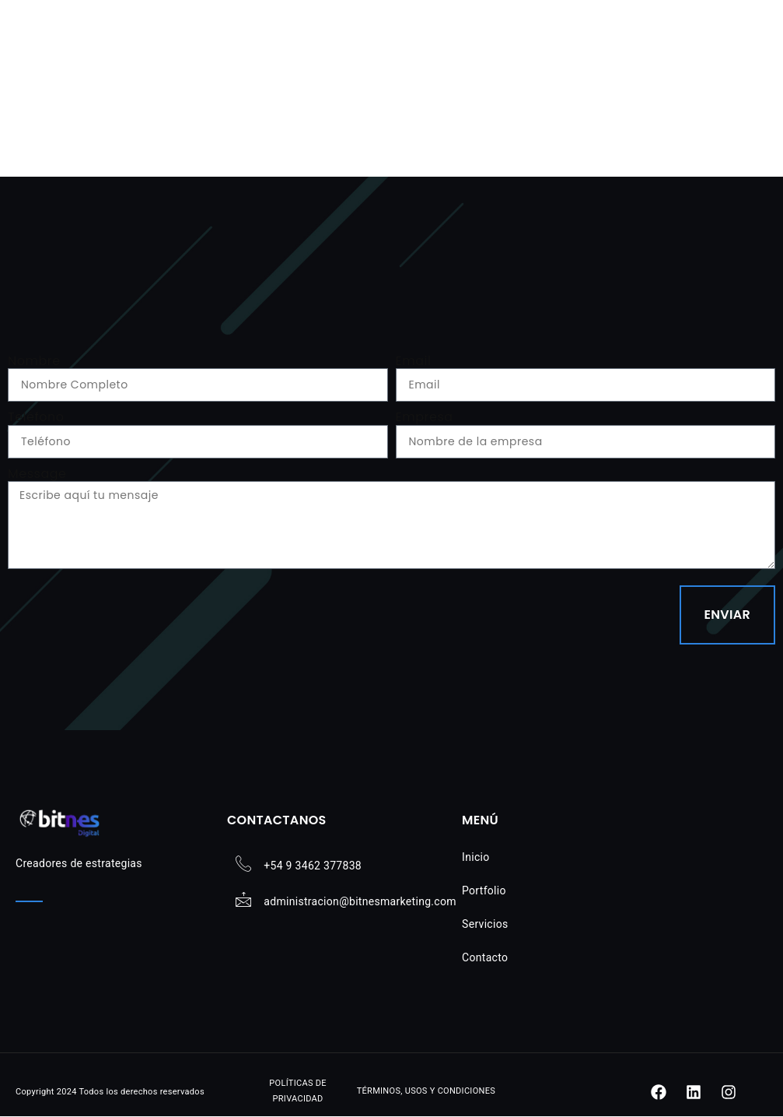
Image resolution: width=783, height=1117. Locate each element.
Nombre (34, 360)
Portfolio (484, 890)
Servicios (485, 924)
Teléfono (36, 416)
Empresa (424, 416)
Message (37, 473)
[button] (749, 44)
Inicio (475, 857)
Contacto (485, 957)
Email (414, 360)
